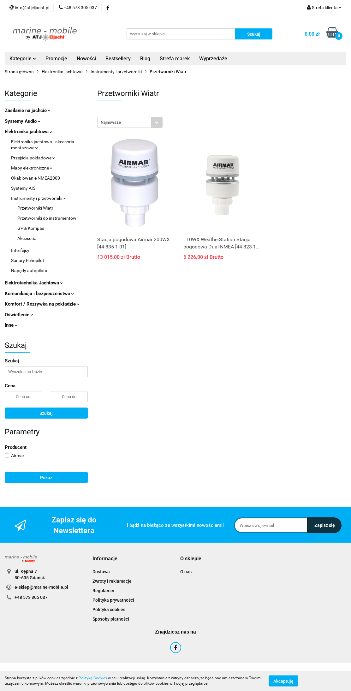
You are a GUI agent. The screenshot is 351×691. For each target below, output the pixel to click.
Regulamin (103, 590)
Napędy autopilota (29, 270)
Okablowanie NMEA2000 (35, 178)
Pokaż (46, 477)
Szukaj (46, 413)
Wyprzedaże (213, 59)
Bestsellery (118, 59)
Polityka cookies (108, 609)
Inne (11, 325)
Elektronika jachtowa (28, 131)
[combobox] (130, 122)
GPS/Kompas (30, 228)
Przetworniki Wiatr (35, 208)
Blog (145, 59)
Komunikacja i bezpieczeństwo (39, 293)
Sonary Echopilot (27, 260)
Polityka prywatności (113, 600)
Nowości (86, 59)
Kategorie (22, 59)
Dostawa (101, 571)
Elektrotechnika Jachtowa (34, 283)
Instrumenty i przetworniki (38, 198)
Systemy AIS (23, 188)
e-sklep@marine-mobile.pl (41, 587)
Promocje (56, 59)
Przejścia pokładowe (33, 157)
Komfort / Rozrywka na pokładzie (42, 304)
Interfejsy (20, 250)
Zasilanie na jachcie (28, 110)
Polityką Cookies (93, 678)
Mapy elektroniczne (31, 167)
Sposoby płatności (110, 619)
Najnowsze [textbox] (111, 122)
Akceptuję (283, 680)
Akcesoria (27, 238)
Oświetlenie (19, 315)
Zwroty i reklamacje (112, 581)
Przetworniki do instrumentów (46, 218)
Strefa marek (175, 59)
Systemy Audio (22, 121)
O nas (186, 571)
